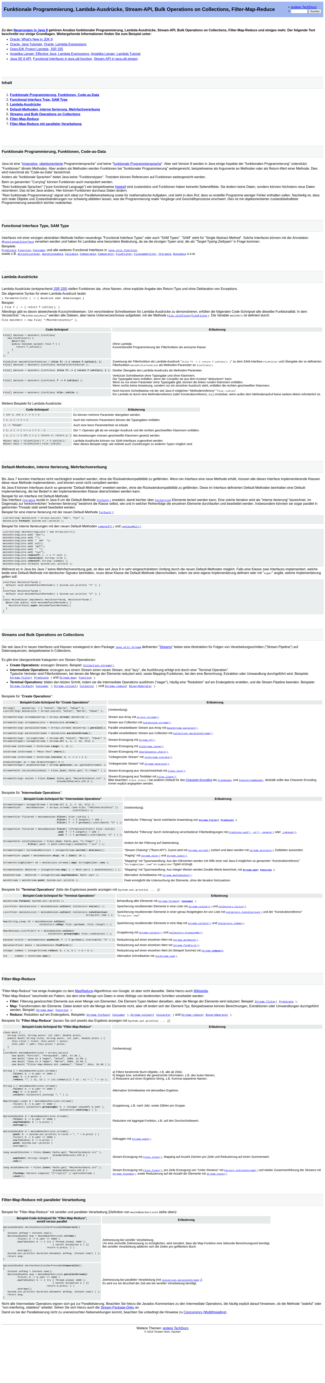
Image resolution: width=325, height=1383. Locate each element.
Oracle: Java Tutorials (26, 44)
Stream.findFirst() (186, 966)
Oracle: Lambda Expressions (65, 44)
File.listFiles (178, 317)
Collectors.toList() (232, 925)
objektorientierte (51, 163)
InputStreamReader (251, 796)
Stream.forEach (21, 701)
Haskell (120, 187)
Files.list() (176, 786)
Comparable (88, 254)
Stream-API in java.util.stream (116, 59)
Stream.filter (20, 692)
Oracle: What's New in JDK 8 (31, 39)
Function (24, 250)
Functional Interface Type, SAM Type (39, 99)
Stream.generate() (156, 779)
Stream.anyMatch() (185, 961)
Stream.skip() (150, 875)
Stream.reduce (115, 701)
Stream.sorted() (199, 870)
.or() (255, 851)
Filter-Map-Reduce (24, 119)
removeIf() (106, 532)
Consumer (39, 250)
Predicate (9, 250)
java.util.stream (128, 662)
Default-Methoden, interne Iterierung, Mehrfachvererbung (55, 109)
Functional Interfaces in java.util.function (62, 59)
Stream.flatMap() (124, 1211)
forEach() (104, 504)
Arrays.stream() (148, 732)
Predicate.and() (239, 851)
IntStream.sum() (166, 976)
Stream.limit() (177, 875)
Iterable (164, 254)
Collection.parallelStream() (192, 748)
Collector (87, 701)
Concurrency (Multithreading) (205, 1360)
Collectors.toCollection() (244, 931)
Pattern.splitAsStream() (241, 1207)
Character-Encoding (199, 796)
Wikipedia (201, 1011)
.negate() (267, 851)
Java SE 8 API (20, 59)
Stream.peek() (141, 1172)
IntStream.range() (151, 762)
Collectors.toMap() (231, 943)
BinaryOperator (140, 701)
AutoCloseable (52, 254)
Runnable (179, 254)
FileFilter (124, 254)
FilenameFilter (145, 254)
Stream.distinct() (262, 870)
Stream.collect (65, 701)
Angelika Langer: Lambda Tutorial (115, 54)
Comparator (106, 254)
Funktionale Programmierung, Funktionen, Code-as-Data (54, 95)
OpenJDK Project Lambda (29, 49)
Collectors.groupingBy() (185, 953)
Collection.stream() (98, 680)
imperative (30, 163)
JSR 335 (56, 49)
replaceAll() (131, 532)
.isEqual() (289, 851)
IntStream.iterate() (158, 772)
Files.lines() (166, 792)
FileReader (225, 796)
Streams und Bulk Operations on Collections (45, 114)
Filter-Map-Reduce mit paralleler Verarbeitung (46, 124)
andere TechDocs (304, 7)
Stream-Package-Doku (117, 1355)
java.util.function (122, 250)
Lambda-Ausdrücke (25, 104)
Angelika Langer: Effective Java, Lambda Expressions (49, 54)
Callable (71, 254)
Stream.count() (217, 1211)
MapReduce (84, 1011)
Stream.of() (147, 755)
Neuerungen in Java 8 (30, 30)
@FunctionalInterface (18, 241)
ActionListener (29, 254)
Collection (163, 504)
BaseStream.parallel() (182, 743)
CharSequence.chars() (153, 767)
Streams (166, 662)
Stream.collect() (200, 925)
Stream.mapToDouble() (177, 894)
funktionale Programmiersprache (137, 163)
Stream (212, 971)
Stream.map (67, 692)
